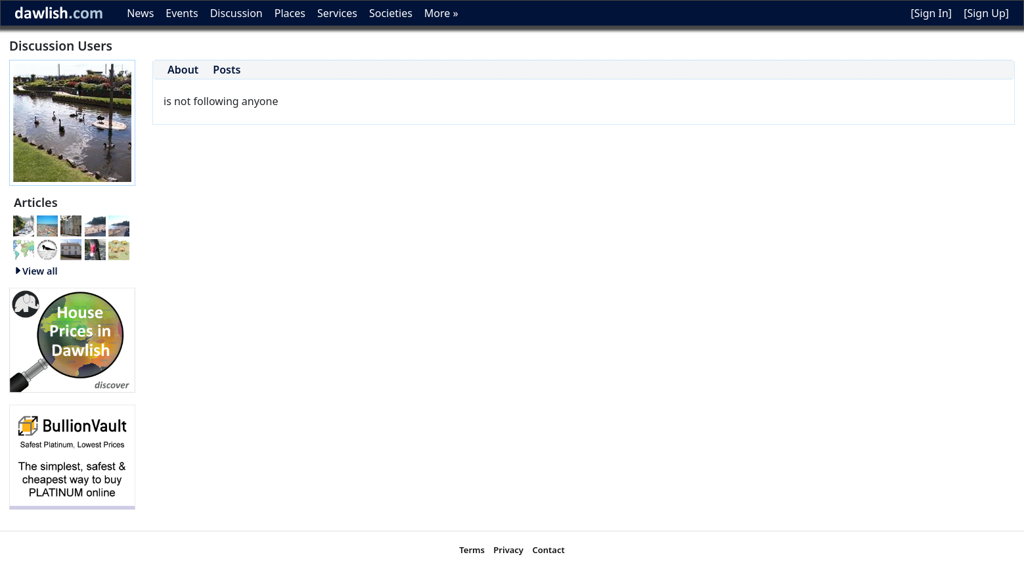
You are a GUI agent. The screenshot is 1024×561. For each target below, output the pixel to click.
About (182, 69)
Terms (472, 550)
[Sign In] (931, 13)
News (140, 13)
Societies (390, 13)
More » (441, 13)
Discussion (236, 13)
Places (290, 13)
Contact (548, 550)
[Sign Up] (986, 13)
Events (182, 13)
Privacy (508, 550)
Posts (226, 69)
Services (337, 13)
